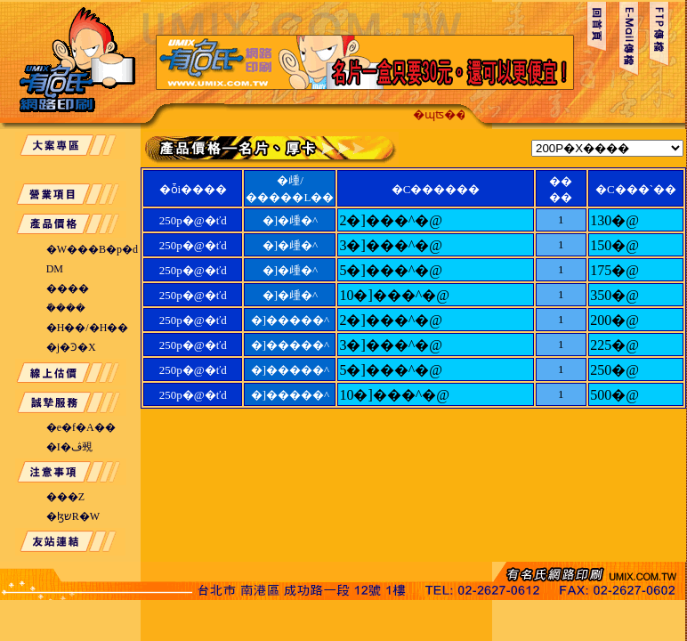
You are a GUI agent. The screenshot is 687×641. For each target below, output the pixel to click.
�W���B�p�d (92, 249)
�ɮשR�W (73, 516)
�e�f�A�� (81, 427)
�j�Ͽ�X (71, 347)
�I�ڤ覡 (69, 447)
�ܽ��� (65, 308)
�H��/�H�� (87, 327)
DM (54, 269)
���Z (65, 497)
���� (67, 288)
